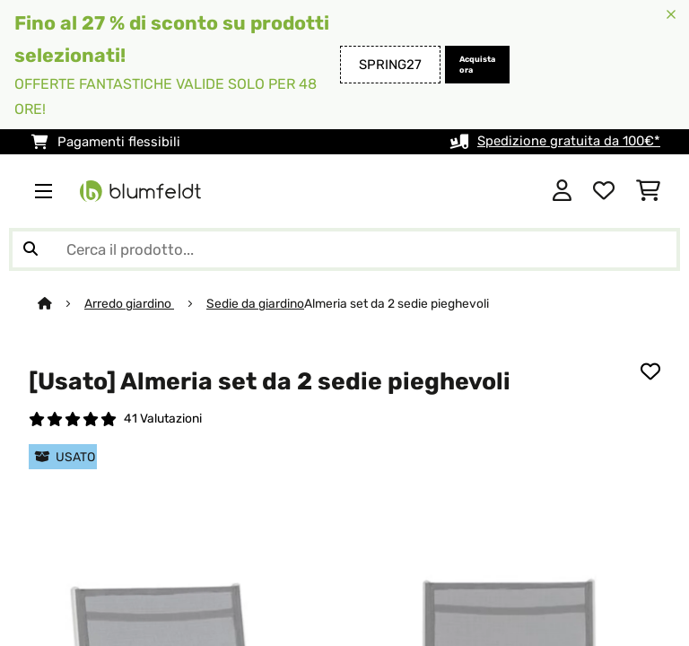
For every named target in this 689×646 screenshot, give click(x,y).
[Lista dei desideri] (604, 191)
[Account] (562, 191)
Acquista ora (477, 64)
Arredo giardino (129, 303)
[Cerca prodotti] (344, 249)
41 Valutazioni (163, 418)
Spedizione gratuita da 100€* (568, 142)
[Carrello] (648, 191)
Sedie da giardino (255, 303)
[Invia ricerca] (30, 249)
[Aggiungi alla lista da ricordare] (650, 370)
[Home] (61, 303)
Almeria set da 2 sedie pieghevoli (396, 303)
